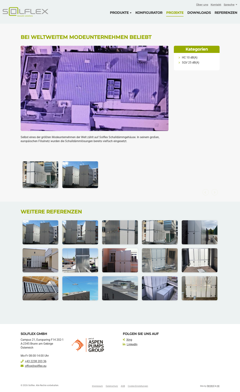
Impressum (97, 386)
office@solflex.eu (33, 366)
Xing (127, 339)
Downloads (199, 13)
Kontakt (216, 4)
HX (218, 386)
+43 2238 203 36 (33, 361)
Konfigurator (148, 13)
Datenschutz (112, 386)
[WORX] (210, 386)
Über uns (202, 4)
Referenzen (226, 13)
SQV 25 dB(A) (190, 62)
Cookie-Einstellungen (138, 386)
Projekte (175, 13)
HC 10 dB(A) (190, 57)
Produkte (119, 13)
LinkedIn (130, 344)
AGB (123, 386)
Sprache (229, 4)
